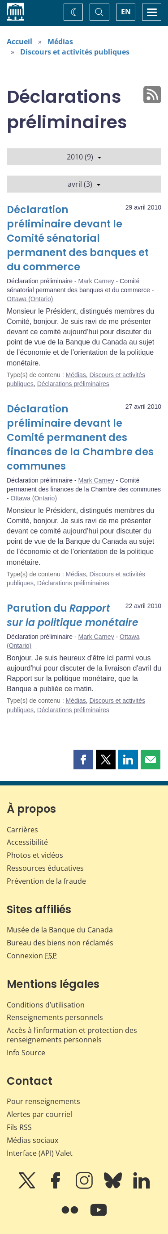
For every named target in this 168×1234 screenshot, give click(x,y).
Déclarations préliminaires (73, 383)
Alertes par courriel (39, 1114)
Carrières (22, 830)
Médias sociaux (32, 1140)
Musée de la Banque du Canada (60, 930)
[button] (83, 759)
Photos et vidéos (35, 855)
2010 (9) (84, 157)
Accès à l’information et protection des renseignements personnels (72, 1035)
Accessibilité (27, 842)
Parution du (72, 615)
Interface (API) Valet (40, 1153)
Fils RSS (19, 1127)
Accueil (19, 41)
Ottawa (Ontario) (30, 298)
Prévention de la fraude (46, 881)
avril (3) (84, 184)
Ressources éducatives (45, 868)
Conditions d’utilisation (46, 1005)
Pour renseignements (43, 1101)
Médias (60, 41)
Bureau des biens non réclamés (60, 943)
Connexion (32, 956)
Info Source (26, 1053)
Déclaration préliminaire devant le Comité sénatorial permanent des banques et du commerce (78, 238)
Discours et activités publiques (74, 52)
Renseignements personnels (55, 1017)
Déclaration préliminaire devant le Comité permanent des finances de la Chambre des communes (80, 437)
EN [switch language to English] (126, 12)
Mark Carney (96, 281)
